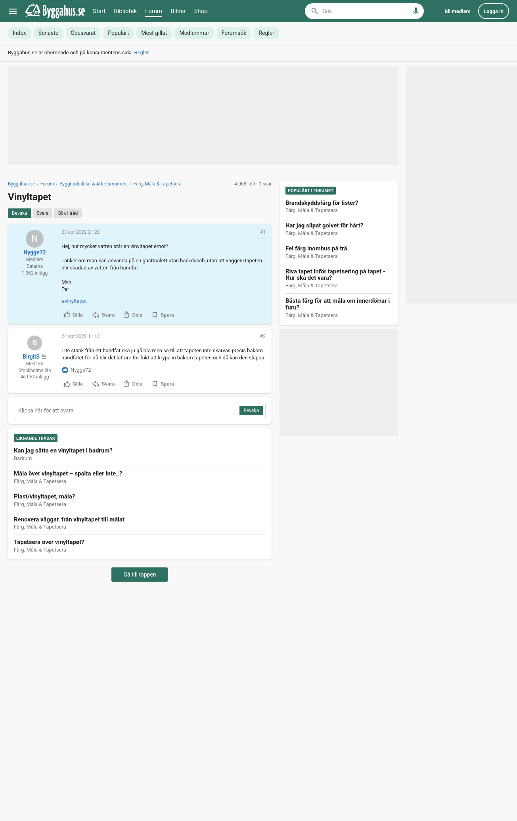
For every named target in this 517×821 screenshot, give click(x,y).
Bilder (178, 11)
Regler (141, 52)
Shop (200, 11)
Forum (153, 11)
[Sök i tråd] (68, 213)
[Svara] (43, 213)
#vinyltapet (74, 301)
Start (99, 11)
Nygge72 (34, 252)
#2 (263, 336)
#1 (263, 232)
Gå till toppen (139, 574)
